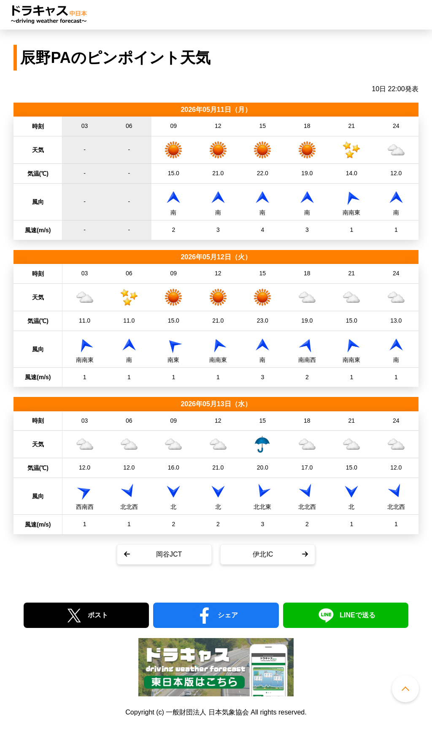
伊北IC (263, 554)
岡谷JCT (169, 554)
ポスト (98, 615)
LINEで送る (357, 615)
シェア (228, 615)
